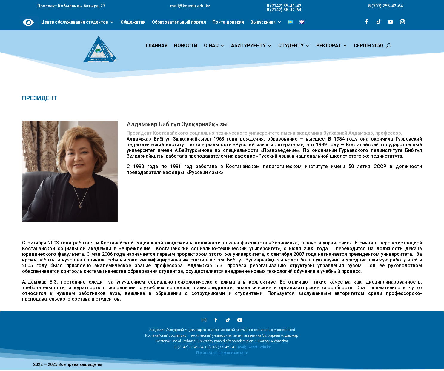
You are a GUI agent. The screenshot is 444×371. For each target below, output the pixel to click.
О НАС (211, 46)
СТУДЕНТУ (291, 46)
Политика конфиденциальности (222, 353)
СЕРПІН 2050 (368, 46)
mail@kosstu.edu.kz (254, 347)
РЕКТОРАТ (328, 46)
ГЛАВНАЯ (157, 46)
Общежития (133, 22)
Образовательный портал (179, 22)
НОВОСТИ (185, 46)
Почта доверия (228, 22)
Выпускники (263, 22)
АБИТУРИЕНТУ (248, 46)
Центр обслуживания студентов (74, 22)
